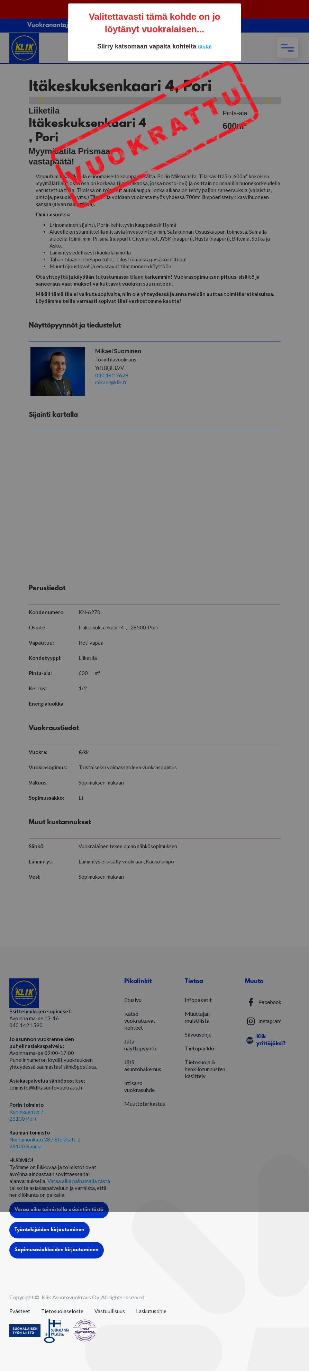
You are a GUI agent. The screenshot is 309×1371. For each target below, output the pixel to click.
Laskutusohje (151, 1311)
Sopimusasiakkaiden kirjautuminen (57, 1250)
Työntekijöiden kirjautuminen (49, 1230)
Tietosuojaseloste (62, 1311)
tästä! (205, 47)
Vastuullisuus (109, 1311)
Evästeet (19, 1311)
